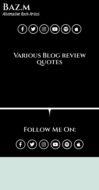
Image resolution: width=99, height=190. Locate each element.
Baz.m (16, 7)
